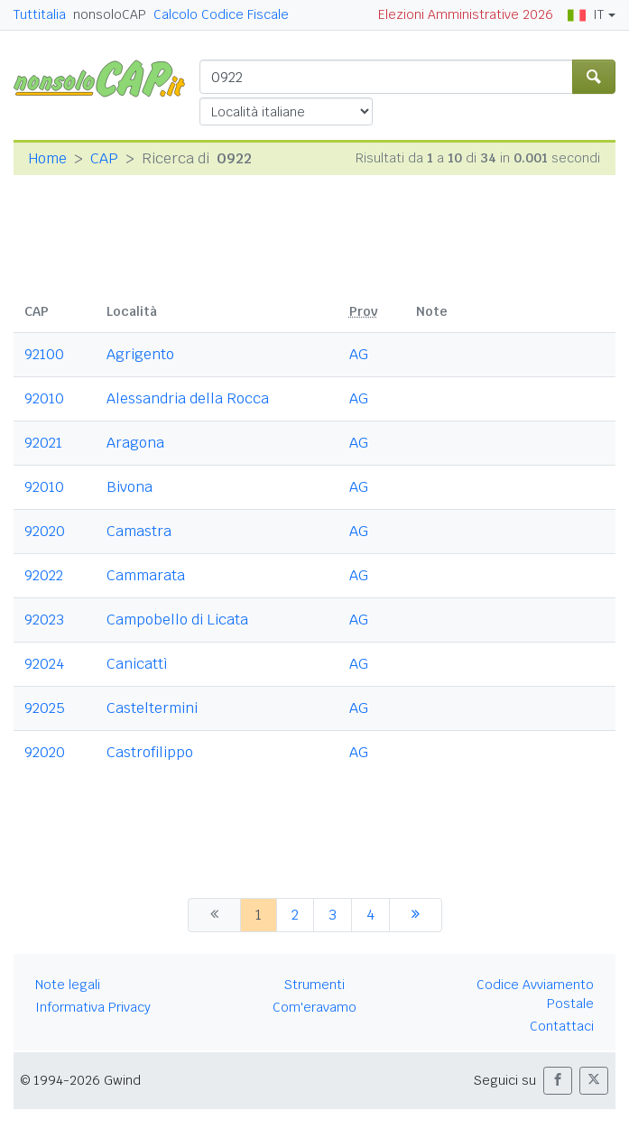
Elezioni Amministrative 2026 (465, 14)
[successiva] (415, 915)
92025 (44, 708)
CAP (104, 158)
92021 (43, 442)
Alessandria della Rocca (187, 398)
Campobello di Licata (177, 619)
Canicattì (137, 663)
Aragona (135, 442)
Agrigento (140, 354)
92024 (44, 663)
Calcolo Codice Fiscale (221, 14)
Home (47, 158)
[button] (557, 1081)
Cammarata (145, 575)
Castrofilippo (149, 752)
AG (358, 354)
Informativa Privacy (93, 1007)
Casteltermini (152, 708)
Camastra (138, 531)
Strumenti (314, 984)
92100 (44, 354)
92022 (43, 575)
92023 (44, 619)
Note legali (67, 984)
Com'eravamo (314, 1007)
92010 (44, 398)
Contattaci (562, 1026)
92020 (44, 531)
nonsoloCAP (109, 14)
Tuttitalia (40, 14)
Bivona (129, 486)
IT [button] (586, 14)
